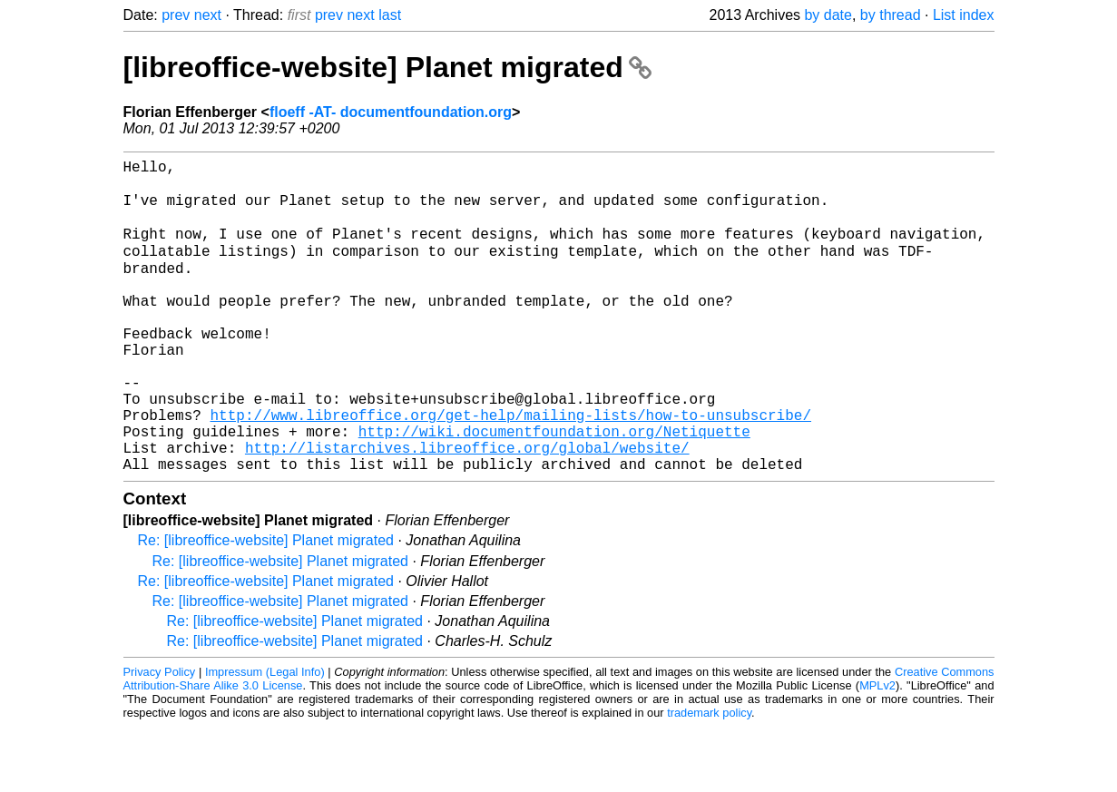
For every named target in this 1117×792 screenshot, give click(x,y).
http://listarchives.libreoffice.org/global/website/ (467, 509)
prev (176, 15)
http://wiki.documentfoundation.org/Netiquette (554, 489)
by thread (890, 15)
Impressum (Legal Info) (265, 737)
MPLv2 (877, 751)
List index (964, 15)
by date (827, 15)
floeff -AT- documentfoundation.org (390, 112)
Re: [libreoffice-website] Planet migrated (266, 605)
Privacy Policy (159, 737)
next (207, 15)
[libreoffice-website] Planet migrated (387, 67)
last (389, 15)
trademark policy (709, 778)
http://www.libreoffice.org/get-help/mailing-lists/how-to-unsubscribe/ (511, 469)
